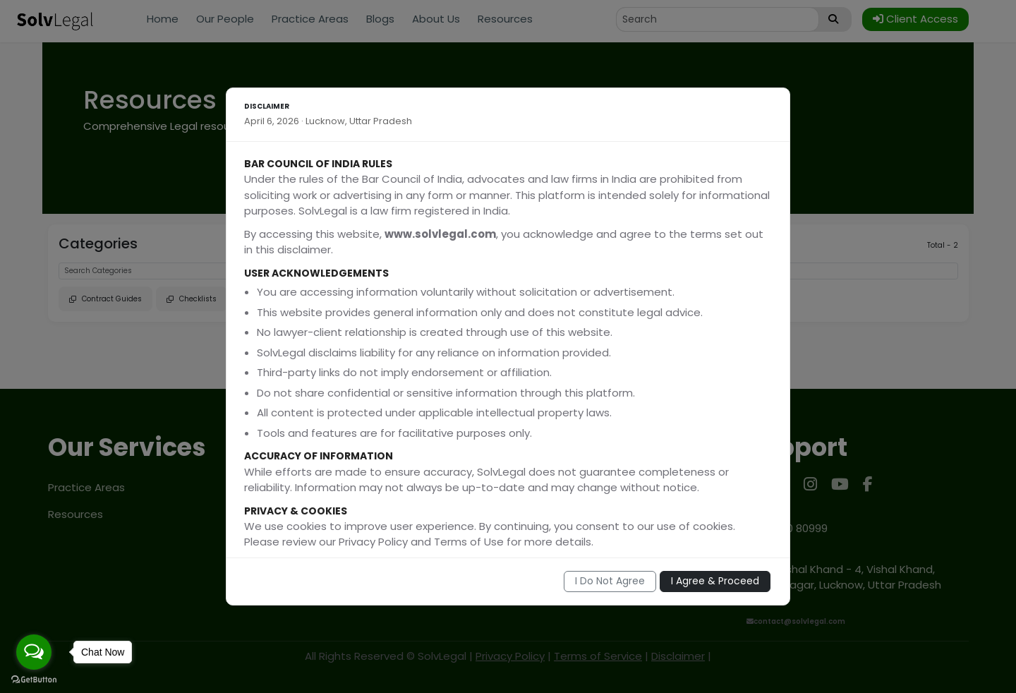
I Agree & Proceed (715, 581)
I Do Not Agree (610, 581)
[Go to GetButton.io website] (33, 679)
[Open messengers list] (34, 652)
